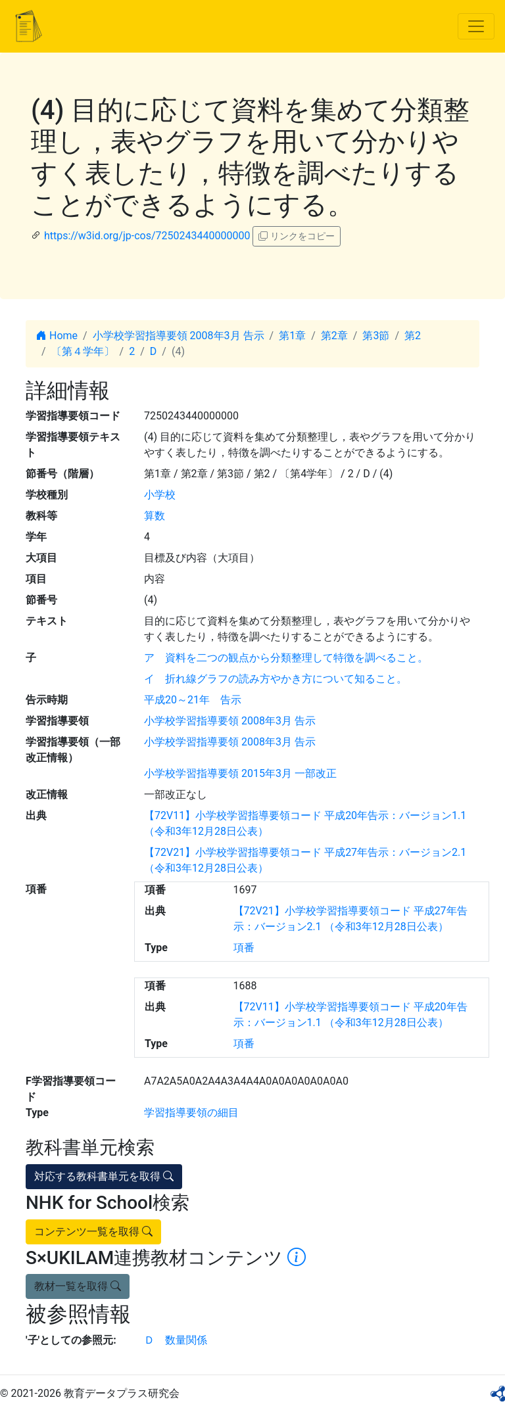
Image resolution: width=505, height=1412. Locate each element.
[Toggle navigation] (476, 26)
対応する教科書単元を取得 (104, 1176)
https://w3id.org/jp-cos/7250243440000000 (147, 235)
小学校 (160, 494)
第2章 (334, 335)
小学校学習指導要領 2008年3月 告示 (178, 335)
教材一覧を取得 (77, 1286)
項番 (243, 947)
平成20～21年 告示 (192, 700)
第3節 (375, 335)
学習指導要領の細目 (191, 1112)
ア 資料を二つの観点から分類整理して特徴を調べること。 (286, 657)
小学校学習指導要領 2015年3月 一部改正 (240, 773)
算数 (154, 515)
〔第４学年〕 (82, 351)
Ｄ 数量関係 (175, 1340)
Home (57, 335)
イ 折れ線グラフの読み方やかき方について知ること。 (275, 678)
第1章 (292, 335)
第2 (412, 335)
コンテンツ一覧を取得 (93, 1231)
